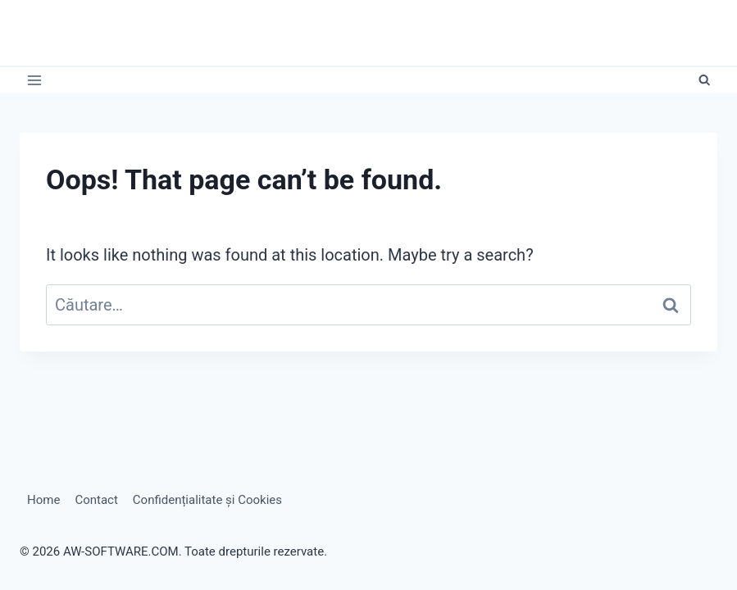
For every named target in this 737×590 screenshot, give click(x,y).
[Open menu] (35, 80)
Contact (96, 499)
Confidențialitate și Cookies (207, 499)
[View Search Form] (704, 80)
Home (43, 499)
